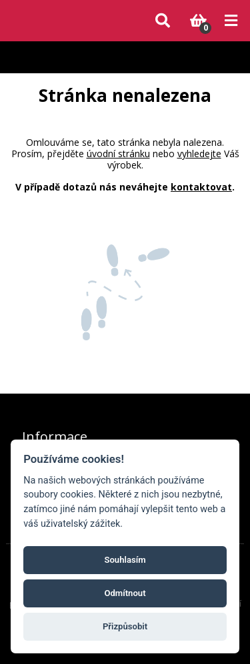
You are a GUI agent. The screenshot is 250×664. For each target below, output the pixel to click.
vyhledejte (199, 153)
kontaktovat (201, 186)
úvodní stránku (118, 153)
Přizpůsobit (125, 626)
